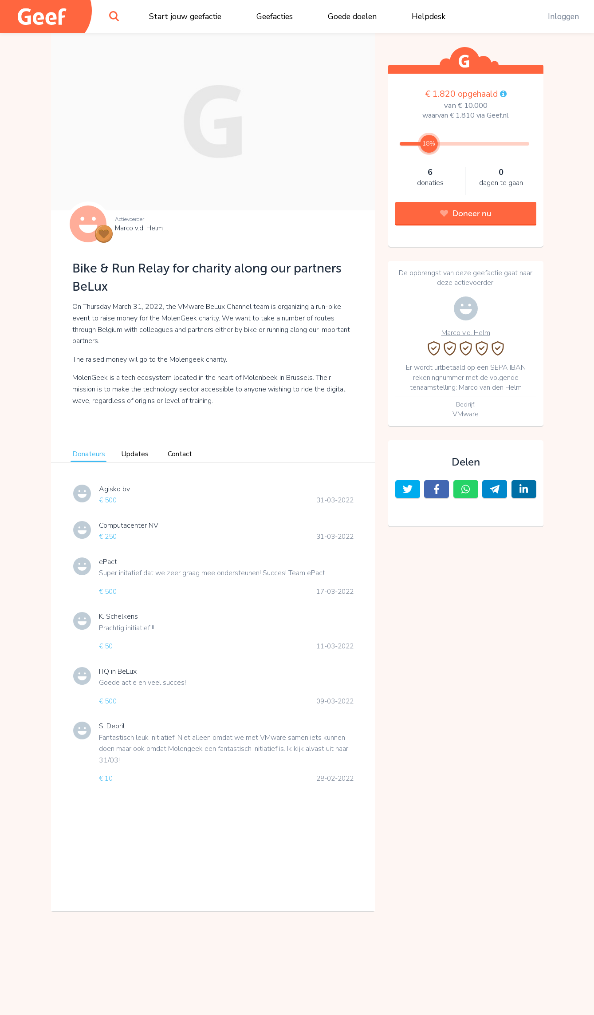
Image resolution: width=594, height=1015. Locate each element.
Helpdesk (428, 16)
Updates (135, 454)
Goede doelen (352, 16)
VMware (465, 414)
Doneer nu (466, 213)
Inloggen (563, 16)
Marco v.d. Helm (139, 228)
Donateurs (88, 454)
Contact (180, 454)
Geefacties (274, 16)
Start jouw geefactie (185, 16)
